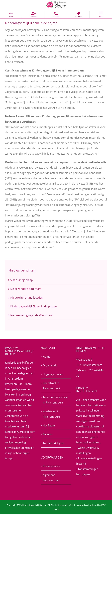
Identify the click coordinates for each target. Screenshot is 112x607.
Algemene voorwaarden (51, 477)
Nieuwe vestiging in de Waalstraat (31, 315)
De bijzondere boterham (25, 289)
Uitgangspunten (53, 374)
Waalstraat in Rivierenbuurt (51, 413)
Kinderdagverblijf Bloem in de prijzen (33, 306)
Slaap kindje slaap (21, 280)
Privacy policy (51, 466)
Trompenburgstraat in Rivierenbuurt (55, 399)
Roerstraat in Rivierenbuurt (51, 385)
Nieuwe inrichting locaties (26, 297)
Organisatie (50, 365)
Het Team (49, 425)
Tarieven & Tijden (54, 443)
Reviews (48, 434)
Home (46, 356)
